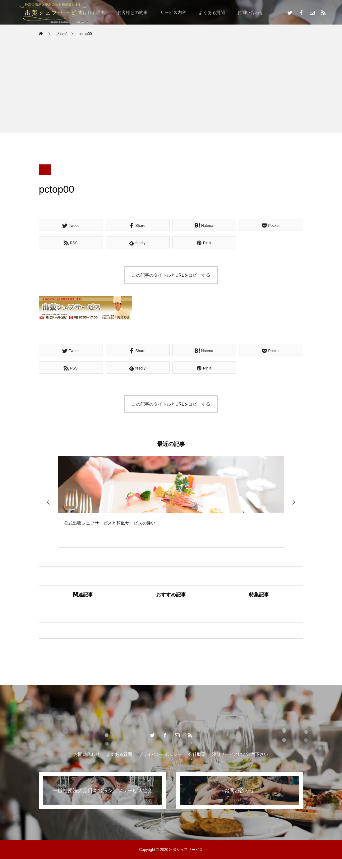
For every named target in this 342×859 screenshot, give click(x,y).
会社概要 (197, 754)
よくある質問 (212, 12)
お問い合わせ (250, 12)
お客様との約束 (132, 12)
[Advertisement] (171, 89)
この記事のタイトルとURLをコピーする (171, 275)
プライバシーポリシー (160, 754)
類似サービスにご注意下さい (240, 754)
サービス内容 (173, 12)
